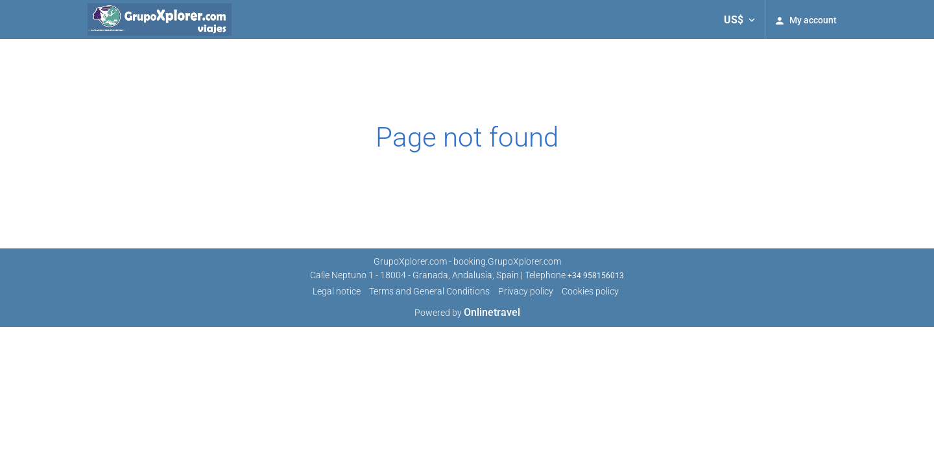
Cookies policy (590, 291)
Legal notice (337, 291)
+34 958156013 (596, 275)
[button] (739, 19)
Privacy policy (525, 291)
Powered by (467, 312)
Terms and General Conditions (429, 291)
